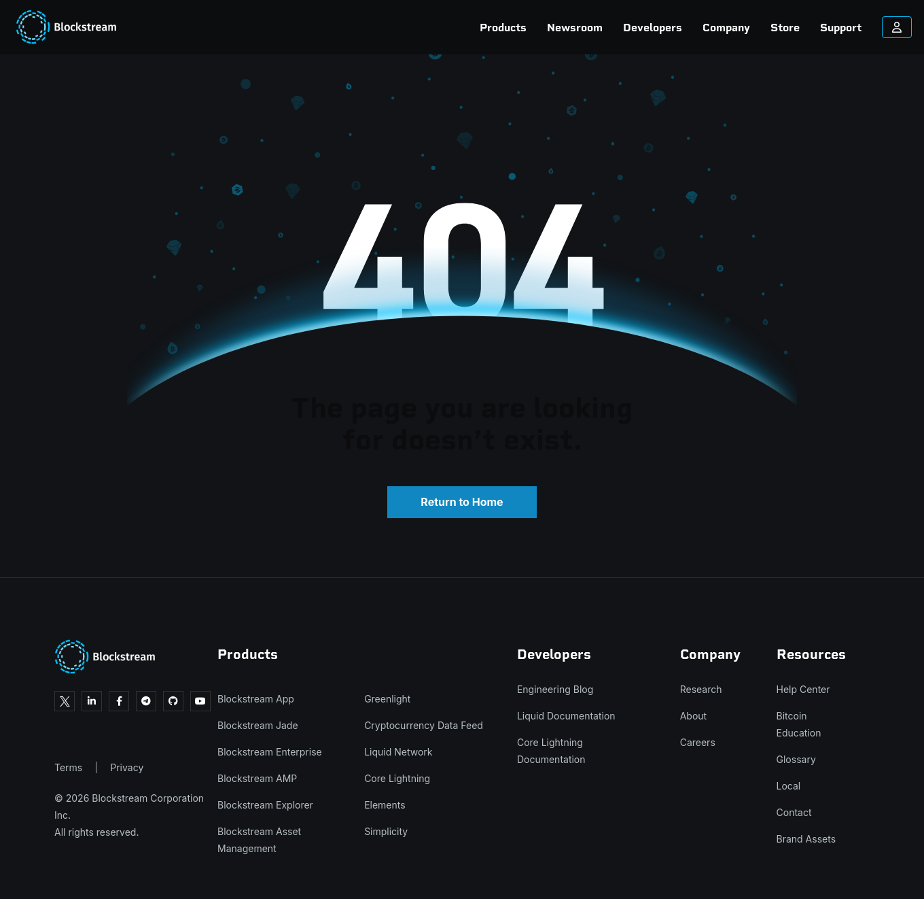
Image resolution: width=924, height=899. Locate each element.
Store (719, 27)
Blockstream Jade (257, 725)
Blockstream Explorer (265, 805)
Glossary (796, 759)
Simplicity (386, 831)
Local (789, 786)
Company (660, 27)
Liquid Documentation (566, 716)
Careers (697, 742)
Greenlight (387, 699)
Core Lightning (397, 778)
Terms (68, 767)
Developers (586, 27)
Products (437, 27)
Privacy (126, 767)
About (693, 716)
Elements (385, 805)
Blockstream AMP (257, 778)
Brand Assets (806, 839)
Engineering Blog (555, 689)
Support (775, 27)
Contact (794, 812)
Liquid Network (398, 752)
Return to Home (462, 502)
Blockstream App (255, 699)
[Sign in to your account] (831, 27)
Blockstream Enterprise (269, 752)
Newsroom (509, 27)
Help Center (803, 689)
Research (701, 689)
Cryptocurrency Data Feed (423, 725)
